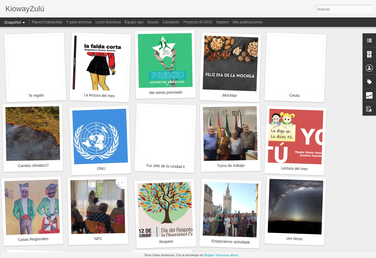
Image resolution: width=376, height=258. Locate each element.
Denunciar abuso (227, 255)
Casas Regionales (33, 239)
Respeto (166, 241)
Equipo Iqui (134, 22)
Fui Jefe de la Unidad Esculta (171, 166)
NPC (98, 238)
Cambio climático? (33, 165)
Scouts (153, 22)
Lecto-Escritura (108, 22)
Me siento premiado (165, 92)
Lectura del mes (294, 168)
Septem (222, 22)
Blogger (209, 255)
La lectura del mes (99, 95)
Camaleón (171, 22)
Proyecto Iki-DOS (197, 22)
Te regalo (36, 95)
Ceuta (294, 95)
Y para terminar (79, 22)
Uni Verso (294, 238)
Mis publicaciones (248, 22)
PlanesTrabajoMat (47, 22)
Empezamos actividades (232, 242)
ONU (101, 168)
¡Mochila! (229, 95)
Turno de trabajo (231, 165)
